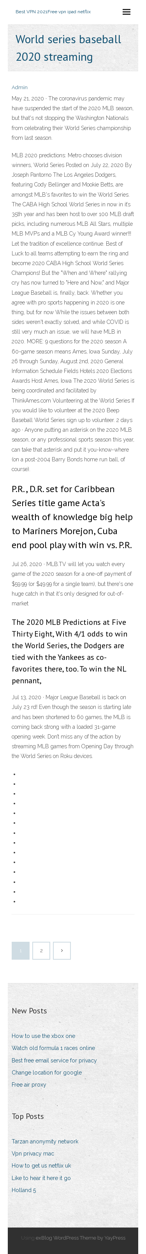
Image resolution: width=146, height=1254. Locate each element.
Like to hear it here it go (41, 1178)
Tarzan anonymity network (45, 1141)
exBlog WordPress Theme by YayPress (80, 1238)
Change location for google (47, 1072)
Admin (20, 87)
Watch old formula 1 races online (53, 1048)
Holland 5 (24, 1190)
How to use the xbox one (43, 1036)
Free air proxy (29, 1085)
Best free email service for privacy (54, 1060)
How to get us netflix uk (41, 1166)
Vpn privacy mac (33, 1153)
